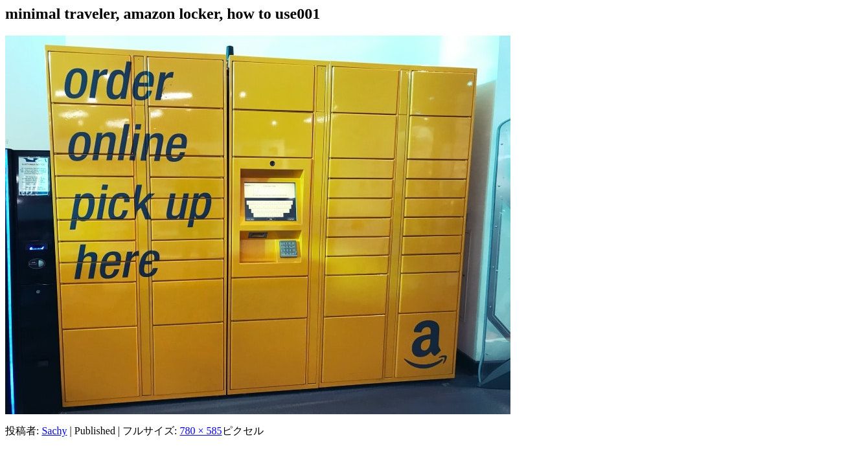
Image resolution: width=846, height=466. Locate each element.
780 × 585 (201, 430)
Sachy (54, 430)
